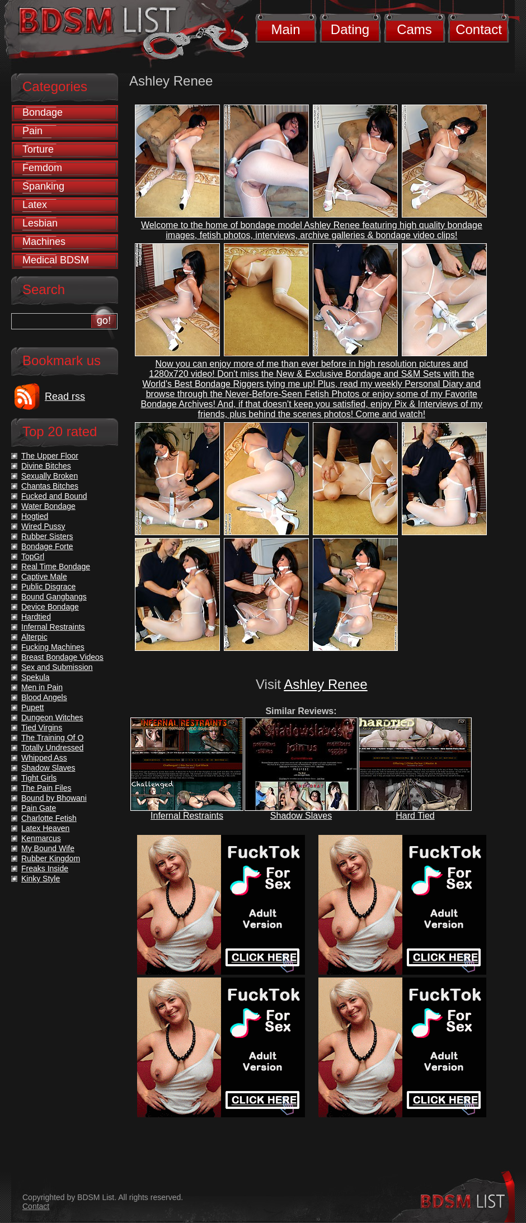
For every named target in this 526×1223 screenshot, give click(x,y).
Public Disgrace (48, 586)
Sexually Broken (49, 475)
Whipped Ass (44, 757)
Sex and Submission (57, 667)
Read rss (65, 396)
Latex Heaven (45, 828)
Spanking (43, 186)
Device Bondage (50, 606)
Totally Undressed (52, 747)
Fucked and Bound (54, 496)
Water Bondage (48, 506)
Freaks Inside (44, 868)
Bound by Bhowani (54, 798)
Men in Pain (42, 687)
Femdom (42, 167)
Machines (43, 241)
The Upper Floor (49, 455)
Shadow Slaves (301, 815)
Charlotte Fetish (49, 818)
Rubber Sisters (47, 536)
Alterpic (34, 636)
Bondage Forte (47, 546)
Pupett (32, 707)
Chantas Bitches (49, 485)
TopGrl (32, 556)
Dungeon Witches (52, 717)
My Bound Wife (47, 848)
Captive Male (44, 576)
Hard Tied (415, 815)
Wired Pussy (43, 526)
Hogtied (34, 516)
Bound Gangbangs (54, 596)
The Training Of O (52, 737)
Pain (32, 130)
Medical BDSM (55, 260)
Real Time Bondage (55, 566)
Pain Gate (38, 808)
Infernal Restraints (187, 815)
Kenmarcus (41, 838)
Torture (38, 149)
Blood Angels (44, 697)
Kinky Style (40, 878)
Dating (350, 29)
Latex (34, 204)
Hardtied (36, 616)
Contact (478, 29)
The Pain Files (46, 787)
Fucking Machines (52, 647)
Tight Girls (39, 777)
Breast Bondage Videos (62, 657)
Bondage (42, 112)
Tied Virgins (41, 727)
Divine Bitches (46, 465)
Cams (414, 29)
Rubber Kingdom (50, 858)
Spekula (35, 677)
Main (285, 29)
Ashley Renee (325, 684)
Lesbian (40, 223)
